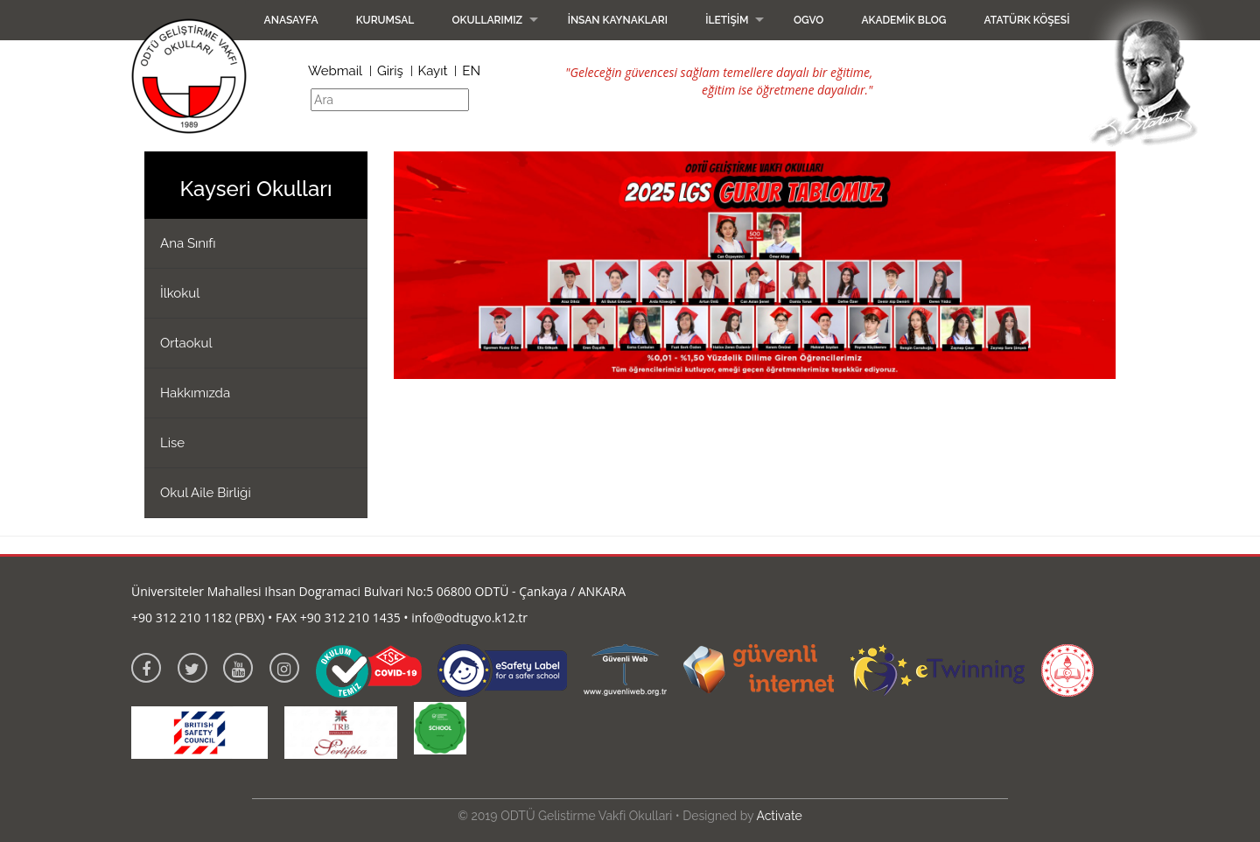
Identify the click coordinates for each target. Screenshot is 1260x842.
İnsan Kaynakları (618, 20)
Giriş (390, 71)
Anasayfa (291, 20)
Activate (779, 816)
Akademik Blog (903, 20)
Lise (172, 443)
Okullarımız (487, 20)
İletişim (726, 20)
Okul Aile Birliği (205, 493)
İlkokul (180, 293)
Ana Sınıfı (188, 243)
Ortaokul (186, 343)
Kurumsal (385, 20)
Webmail (335, 71)
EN (471, 71)
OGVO (808, 20)
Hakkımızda (195, 393)
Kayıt (433, 71)
